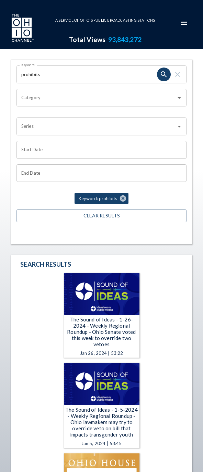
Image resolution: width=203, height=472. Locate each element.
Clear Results (101, 216)
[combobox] (96, 98)
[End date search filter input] (99, 173)
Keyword (28, 65)
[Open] (179, 98)
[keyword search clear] (177, 74)
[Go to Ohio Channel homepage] (22, 28)
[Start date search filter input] (99, 150)
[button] (101, 198)
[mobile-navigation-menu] (184, 23)
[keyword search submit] (164, 74)
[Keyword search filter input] (86, 74)
